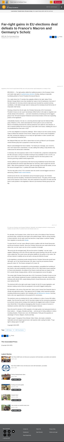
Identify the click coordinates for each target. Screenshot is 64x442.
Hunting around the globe (17, 384)
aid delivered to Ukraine (43, 293)
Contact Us (25, 429)
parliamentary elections (28, 94)
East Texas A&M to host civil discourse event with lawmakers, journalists (29, 365)
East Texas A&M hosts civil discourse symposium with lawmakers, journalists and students (33, 357)
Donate (58, 2)
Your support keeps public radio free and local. (32, 11)
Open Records (39, 432)
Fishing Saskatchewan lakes (18, 374)
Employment (26, 432)
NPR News (9, 330)
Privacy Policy (52, 429)
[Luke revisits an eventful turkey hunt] (6, 408)
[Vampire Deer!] (6, 397)
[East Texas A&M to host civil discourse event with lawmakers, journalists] (6, 368)
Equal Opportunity (27, 435)
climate (26, 240)
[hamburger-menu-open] (3, 2)
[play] (4, 7)
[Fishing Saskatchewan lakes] (6, 377)
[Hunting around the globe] (6, 387)
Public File (38, 429)
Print (60, 36)
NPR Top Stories (19, 330)
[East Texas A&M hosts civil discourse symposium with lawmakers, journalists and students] (6, 359)
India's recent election (24, 172)
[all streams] (62, 7)
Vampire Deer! (14, 395)
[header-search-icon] (51, 2)
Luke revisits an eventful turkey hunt (20, 405)
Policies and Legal (53, 432)
